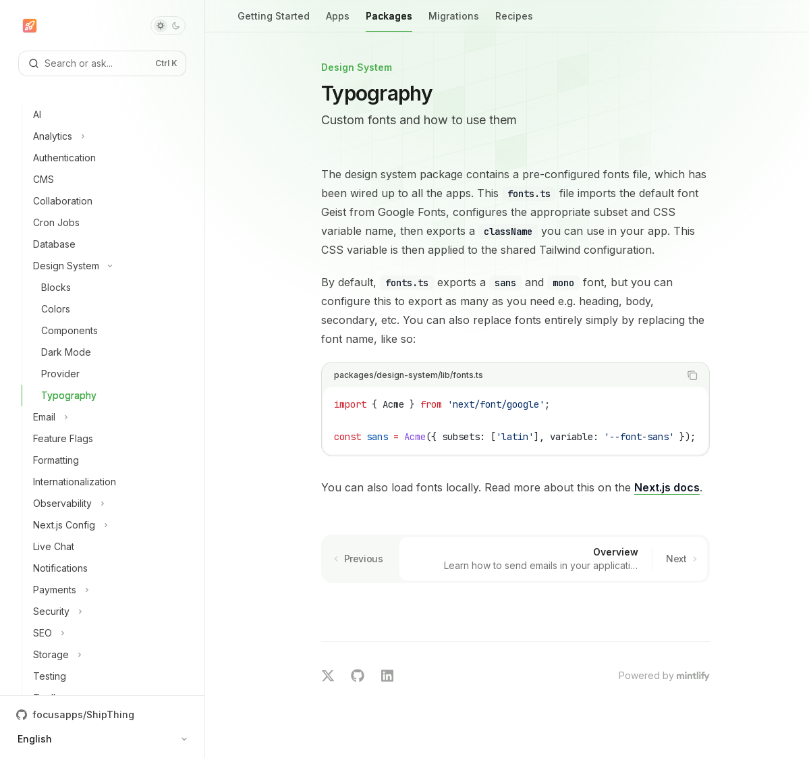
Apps (338, 21)
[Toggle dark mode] (168, 25)
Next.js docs (667, 487)
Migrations (453, 21)
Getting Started (274, 21)
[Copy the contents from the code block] (692, 375)
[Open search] (102, 63)
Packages (389, 21)
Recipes (514, 21)
